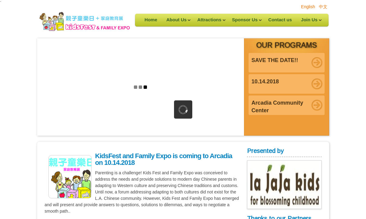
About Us (176, 21)
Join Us (309, 21)
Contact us (280, 19)
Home (151, 19)
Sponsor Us (245, 21)
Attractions (209, 21)
